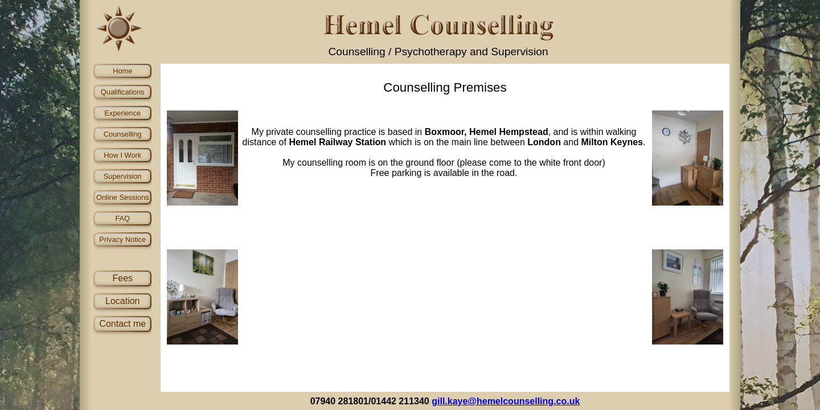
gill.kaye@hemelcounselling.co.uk (506, 401)
